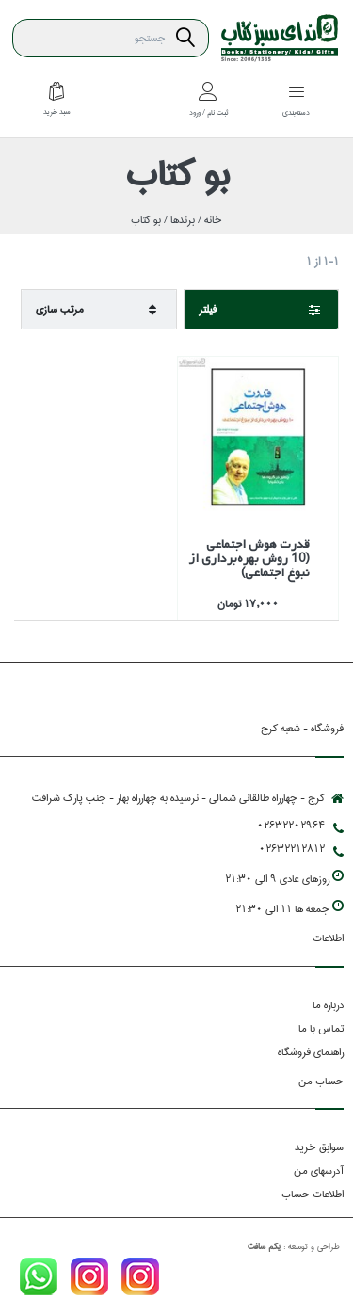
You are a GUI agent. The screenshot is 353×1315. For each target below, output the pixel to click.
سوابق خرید (319, 1147)
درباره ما (328, 1005)
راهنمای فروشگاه (311, 1052)
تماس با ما (321, 1028)
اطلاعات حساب (312, 1194)
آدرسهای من (319, 1170)
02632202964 (300, 825)
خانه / (208, 220)
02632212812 (301, 848)
